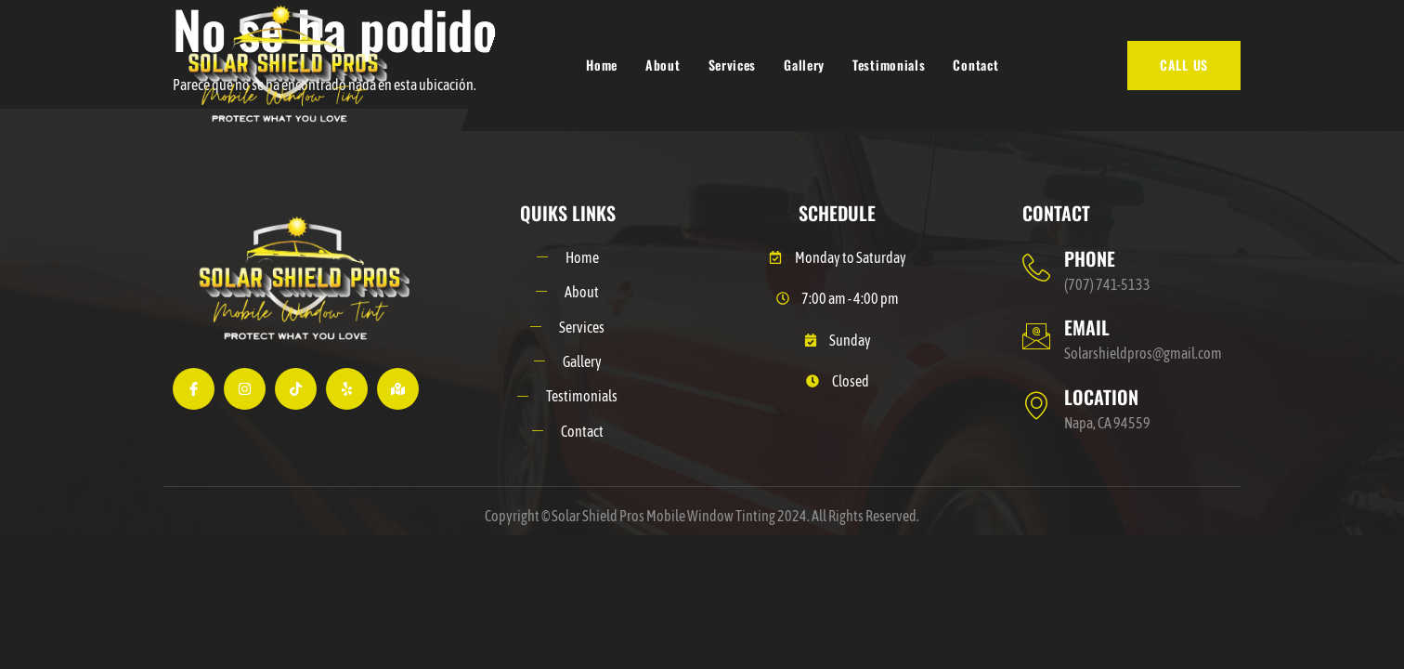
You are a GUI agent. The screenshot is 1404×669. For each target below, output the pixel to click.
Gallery (804, 64)
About (663, 64)
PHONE (1089, 258)
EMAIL (1087, 327)
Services (732, 64)
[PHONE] (1036, 268)
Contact (975, 64)
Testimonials (888, 64)
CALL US (1184, 64)
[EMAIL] (1036, 336)
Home (602, 64)
